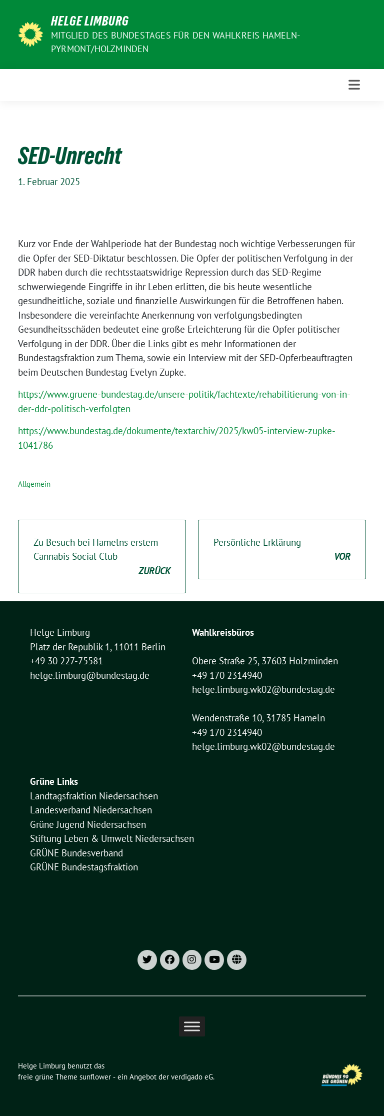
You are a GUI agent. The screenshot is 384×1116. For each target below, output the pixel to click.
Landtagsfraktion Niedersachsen (94, 796)
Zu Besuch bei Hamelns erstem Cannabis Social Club (102, 557)
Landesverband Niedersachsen (91, 810)
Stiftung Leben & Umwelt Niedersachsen (112, 838)
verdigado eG (192, 1076)
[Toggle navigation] (354, 85)
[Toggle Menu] (192, 1026)
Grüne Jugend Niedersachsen (88, 824)
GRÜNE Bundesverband (76, 853)
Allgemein (34, 484)
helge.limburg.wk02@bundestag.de (263, 689)
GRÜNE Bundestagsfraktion (84, 867)
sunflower (95, 1076)
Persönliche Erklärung (282, 550)
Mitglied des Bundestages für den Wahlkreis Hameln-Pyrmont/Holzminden (175, 42)
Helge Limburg (90, 21)
